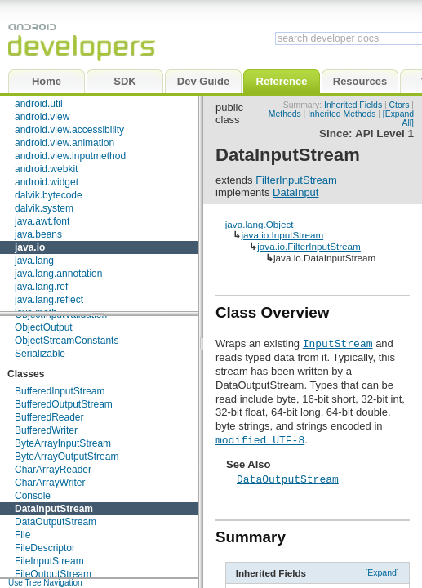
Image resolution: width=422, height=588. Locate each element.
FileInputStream (49, 561)
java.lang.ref (41, 286)
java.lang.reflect (49, 299)
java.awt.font (42, 221)
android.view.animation (64, 143)
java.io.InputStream (282, 234)
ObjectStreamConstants (66, 340)
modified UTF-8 (259, 439)
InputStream (338, 343)
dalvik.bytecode (48, 195)
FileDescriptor (45, 548)
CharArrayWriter (50, 482)
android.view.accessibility (69, 130)
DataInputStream (54, 508)
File (22, 535)
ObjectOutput (44, 327)
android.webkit (46, 169)
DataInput (295, 192)
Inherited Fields (353, 104)
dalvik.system (44, 208)
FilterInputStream (296, 180)
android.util (39, 103)
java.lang (34, 260)
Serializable (40, 353)
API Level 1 (384, 133)
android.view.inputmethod (70, 156)
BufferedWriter (46, 430)
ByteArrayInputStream (63, 443)
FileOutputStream (53, 574)
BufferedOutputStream (64, 404)
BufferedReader (49, 417)
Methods (285, 113)
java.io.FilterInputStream (309, 246)
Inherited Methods (341, 113)
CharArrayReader (53, 469)
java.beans (38, 234)
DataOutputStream (55, 522)
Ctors (399, 104)
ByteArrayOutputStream (66, 456)
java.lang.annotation (58, 273)
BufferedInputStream (60, 391)
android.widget (46, 182)
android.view (42, 116)
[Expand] (382, 572)
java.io (30, 247)
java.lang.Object (259, 224)
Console (33, 495)
